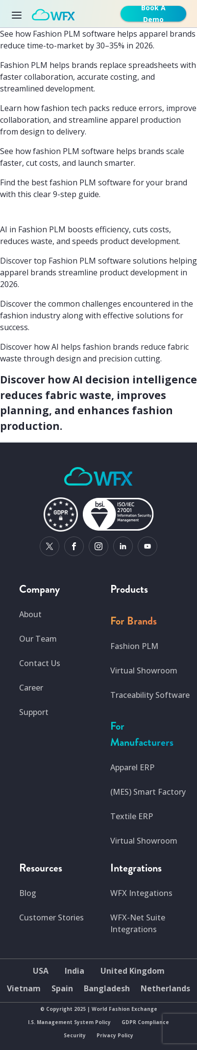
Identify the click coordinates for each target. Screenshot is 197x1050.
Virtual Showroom (143, 670)
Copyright (59, 1008)
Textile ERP (131, 816)
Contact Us (39, 663)
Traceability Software (150, 695)
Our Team (38, 638)
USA (41, 970)
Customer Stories (51, 917)
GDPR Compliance (145, 1022)
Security (75, 1035)
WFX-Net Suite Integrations (137, 923)
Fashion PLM (134, 646)
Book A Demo (153, 14)
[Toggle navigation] (19, 13)
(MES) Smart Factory (148, 791)
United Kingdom (132, 970)
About (30, 614)
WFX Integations (141, 893)
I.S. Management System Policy (69, 1022)
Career (31, 687)
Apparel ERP (132, 767)
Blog (27, 893)
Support (34, 712)
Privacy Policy (115, 1035)
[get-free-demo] (155, 14)
